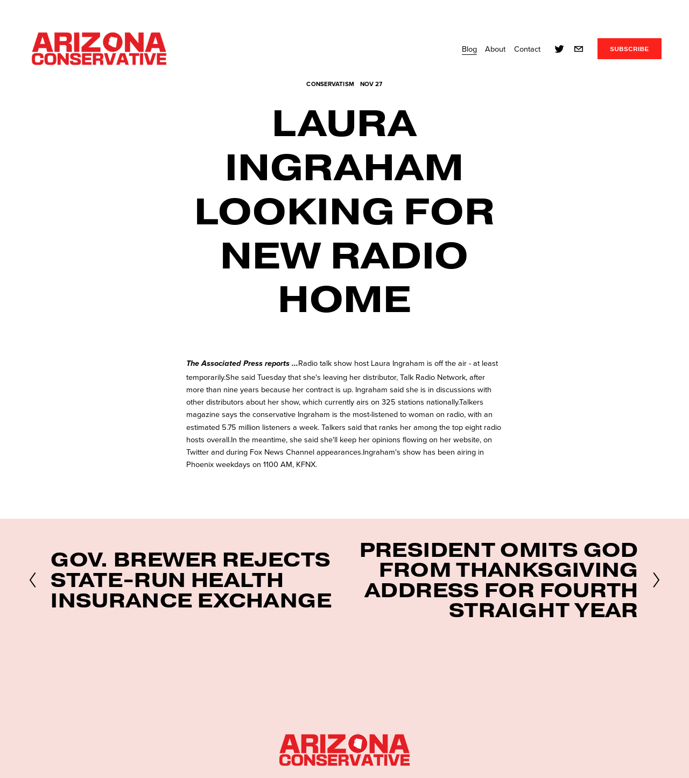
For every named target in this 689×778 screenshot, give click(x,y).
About (495, 48)
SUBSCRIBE (629, 49)
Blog (469, 48)
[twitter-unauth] (559, 49)
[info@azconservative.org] (578, 49)
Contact (527, 48)
